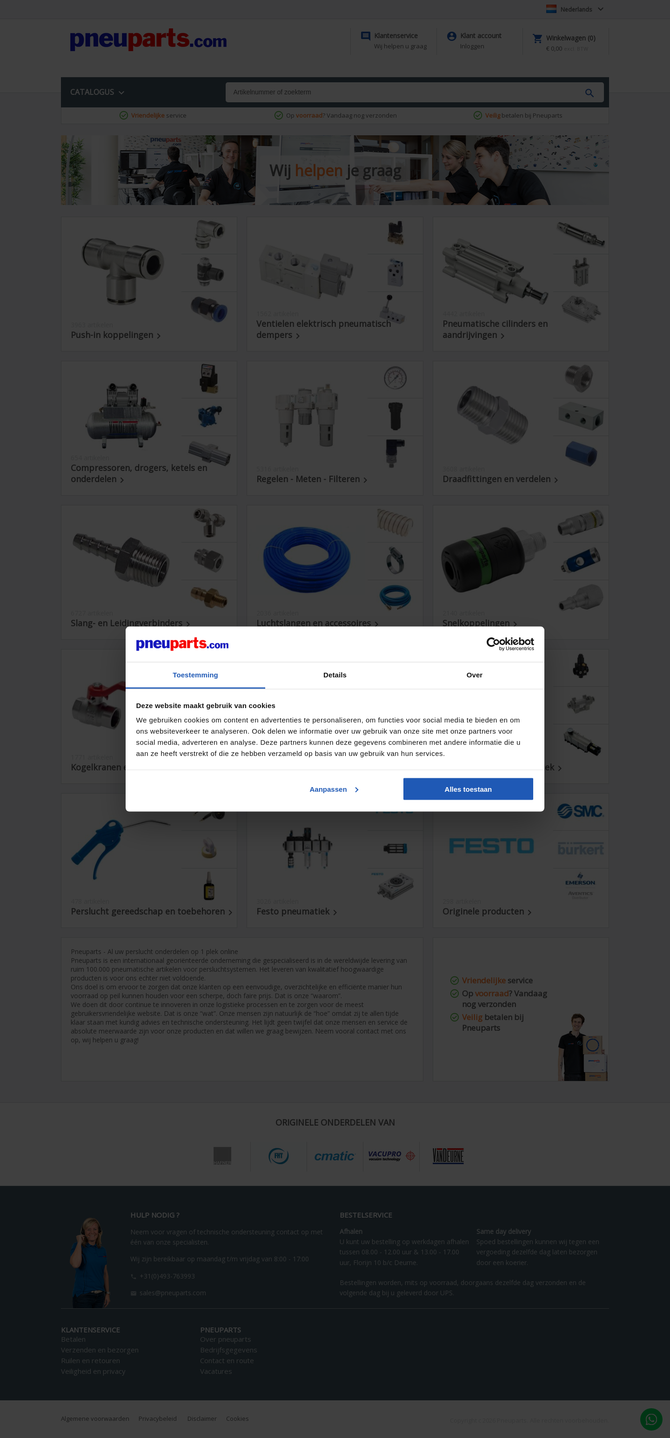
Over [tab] (475, 675)
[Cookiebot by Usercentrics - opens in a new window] (493, 644)
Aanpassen (334, 789)
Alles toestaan (468, 789)
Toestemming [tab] (195, 675)
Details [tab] (335, 675)
